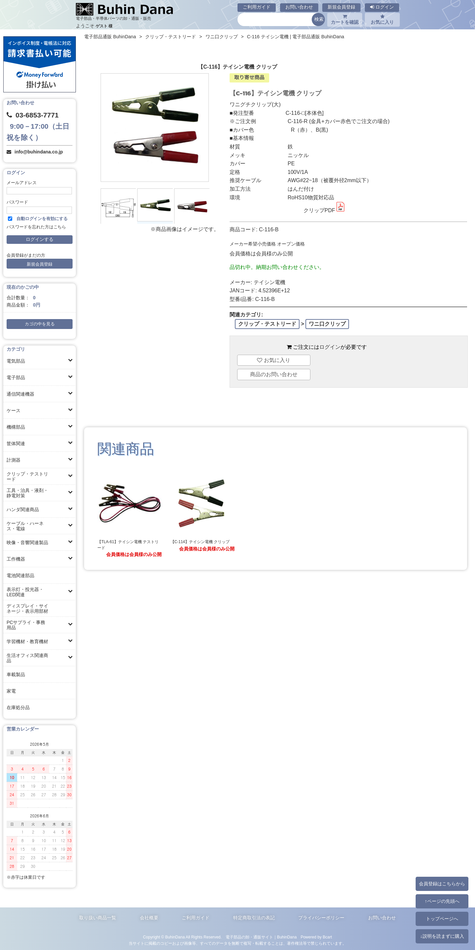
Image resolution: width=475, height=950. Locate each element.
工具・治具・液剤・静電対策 (27, 493)
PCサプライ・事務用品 (26, 625)
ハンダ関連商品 (23, 509)
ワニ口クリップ (222, 36)
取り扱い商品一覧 (97, 917)
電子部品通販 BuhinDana (110, 36)
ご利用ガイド (256, 7)
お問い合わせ (299, 7)
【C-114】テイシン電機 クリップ (200, 542)
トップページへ (442, 918)
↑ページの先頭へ (442, 901)
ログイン (382, 7)
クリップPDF (324, 210)
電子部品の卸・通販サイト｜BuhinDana (261, 937)
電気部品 (16, 361)
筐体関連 (16, 443)
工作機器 (16, 559)
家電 (11, 691)
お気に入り (382, 19)
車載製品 (16, 674)
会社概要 (149, 917)
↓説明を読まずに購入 (442, 936)
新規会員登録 (341, 7)
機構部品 (16, 427)
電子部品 (16, 377)
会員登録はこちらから (442, 883)
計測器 (13, 460)
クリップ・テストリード (27, 476)
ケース (13, 410)
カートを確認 (345, 19)
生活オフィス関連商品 (27, 658)
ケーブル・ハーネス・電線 (25, 526)
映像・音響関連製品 (27, 542)
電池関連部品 (20, 575)
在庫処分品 (18, 707)
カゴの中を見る (40, 324)
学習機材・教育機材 (27, 641)
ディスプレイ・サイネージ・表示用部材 (27, 608)
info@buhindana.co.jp (39, 151)
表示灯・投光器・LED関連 (25, 592)
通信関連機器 (20, 394)
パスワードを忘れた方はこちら (36, 227)
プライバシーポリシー (321, 917)
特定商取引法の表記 (254, 917)
